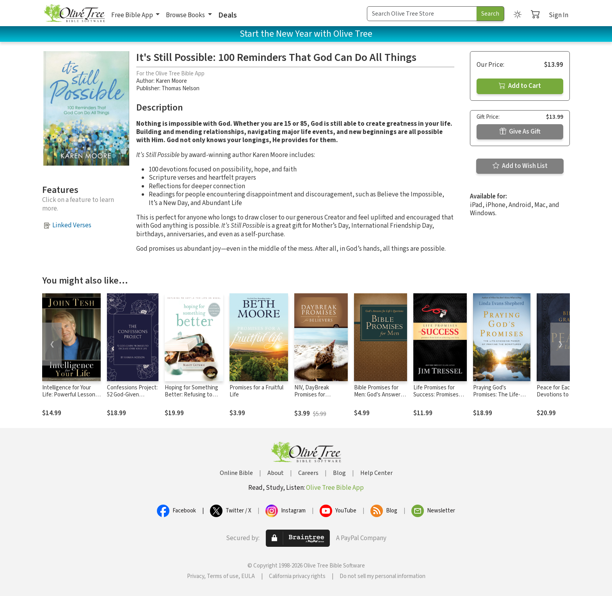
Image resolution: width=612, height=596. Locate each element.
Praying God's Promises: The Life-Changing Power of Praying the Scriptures (500, 399)
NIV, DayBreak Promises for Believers (311, 395)
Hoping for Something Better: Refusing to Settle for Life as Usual (192, 395)
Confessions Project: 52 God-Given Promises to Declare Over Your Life (132, 399)
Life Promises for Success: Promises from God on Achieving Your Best (437, 399)
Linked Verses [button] (71, 225)
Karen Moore (171, 81)
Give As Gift (520, 131)
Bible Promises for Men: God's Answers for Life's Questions (378, 395)
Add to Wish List (520, 166)
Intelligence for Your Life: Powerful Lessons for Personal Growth (70, 395)
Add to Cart (520, 86)
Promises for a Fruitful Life (256, 391)
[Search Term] (422, 13)
